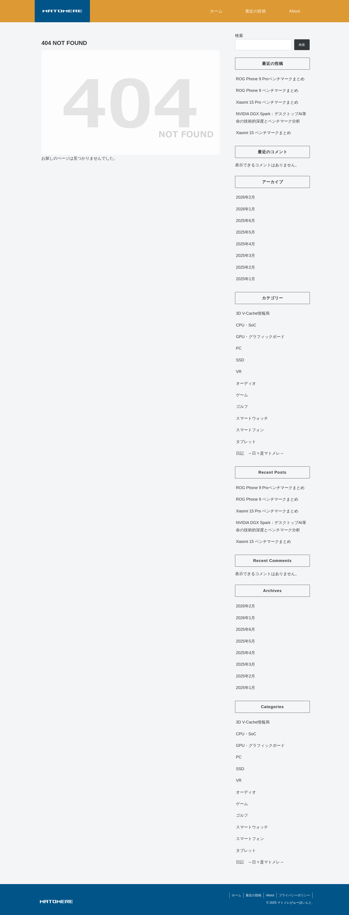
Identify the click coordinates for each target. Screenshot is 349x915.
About (270, 895)
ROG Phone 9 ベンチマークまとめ (267, 90)
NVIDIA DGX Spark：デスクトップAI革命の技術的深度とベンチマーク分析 (271, 117)
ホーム (236, 895)
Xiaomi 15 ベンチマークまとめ (263, 133)
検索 (239, 35)
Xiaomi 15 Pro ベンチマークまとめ (267, 102)
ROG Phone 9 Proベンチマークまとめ (270, 79)
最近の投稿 (253, 895)
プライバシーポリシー (294, 895)
